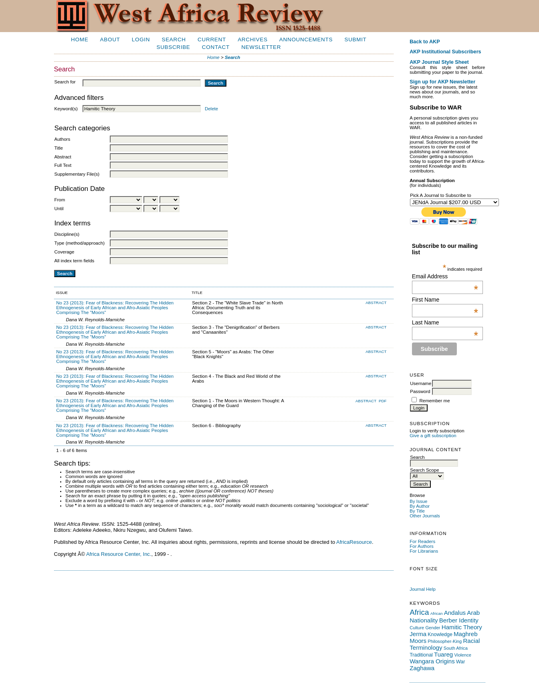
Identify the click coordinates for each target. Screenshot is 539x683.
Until (59, 208)
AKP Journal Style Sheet (439, 62)
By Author (420, 506)
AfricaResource (354, 542)
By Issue (418, 501)
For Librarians (424, 551)
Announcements (306, 39)
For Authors (422, 546)
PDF (383, 401)
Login (141, 39)
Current (212, 39)
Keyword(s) (66, 108)
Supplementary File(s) (77, 174)
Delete (211, 108)
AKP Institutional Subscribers (445, 52)
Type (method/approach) (80, 243)
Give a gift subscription (433, 435)
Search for (65, 81)
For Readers (422, 541)
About (110, 39)
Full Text (63, 165)
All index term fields (75, 260)
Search (173, 39)
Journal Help (423, 589)
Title (59, 148)
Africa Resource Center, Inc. (118, 554)
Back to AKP (425, 42)
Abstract (63, 156)
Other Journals (425, 515)
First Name (445, 299)
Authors (63, 139)
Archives (252, 39)
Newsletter (261, 47)
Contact (216, 47)
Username (420, 383)
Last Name (445, 322)
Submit (355, 39)
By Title (417, 511)
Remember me (434, 400)
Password (420, 391)
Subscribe (173, 47)
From (60, 199)
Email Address (445, 276)
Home (79, 39)
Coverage (65, 251)
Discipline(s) (67, 234)
